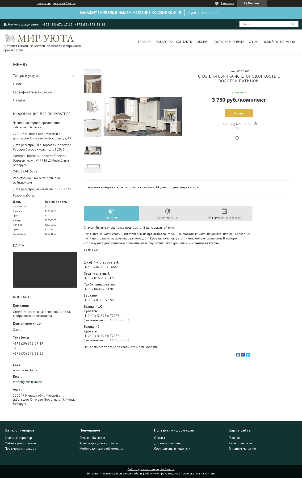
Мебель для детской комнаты (101, 448)
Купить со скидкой (203, 12)
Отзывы (19, 100)
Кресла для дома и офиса (99, 443)
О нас (253, 42)
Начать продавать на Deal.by (56, 3)
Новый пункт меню (279, 42)
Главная (144, 42)
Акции (202, 42)
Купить (238, 113)
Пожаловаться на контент (198, 473)
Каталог (162, 42)
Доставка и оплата (228, 42)
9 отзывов (227, 3)
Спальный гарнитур (18, 438)
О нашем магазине (242, 448)
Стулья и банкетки (92, 438)
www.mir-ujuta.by (25, 370)
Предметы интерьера (20, 448)
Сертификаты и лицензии (33, 92)
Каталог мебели (240, 443)
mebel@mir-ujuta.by (27, 382)
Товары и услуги (25, 75)
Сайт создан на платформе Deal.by (151, 469)
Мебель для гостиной (20, 443)
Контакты (184, 42)
